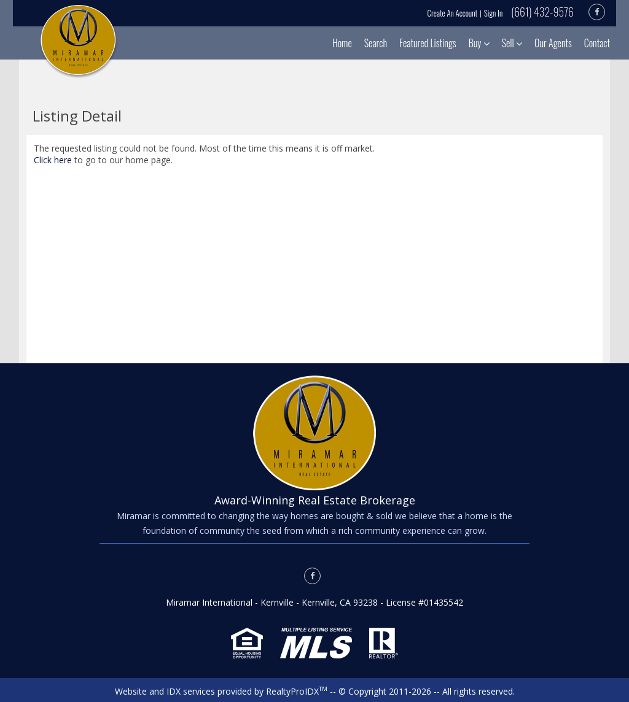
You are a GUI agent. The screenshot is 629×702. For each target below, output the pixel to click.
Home (342, 43)
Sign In (493, 13)
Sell (512, 43)
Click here (53, 160)
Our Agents (553, 43)
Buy (479, 43)
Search (375, 43)
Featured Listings (427, 43)
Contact (597, 43)
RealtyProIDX (296, 691)
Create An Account (453, 13)
